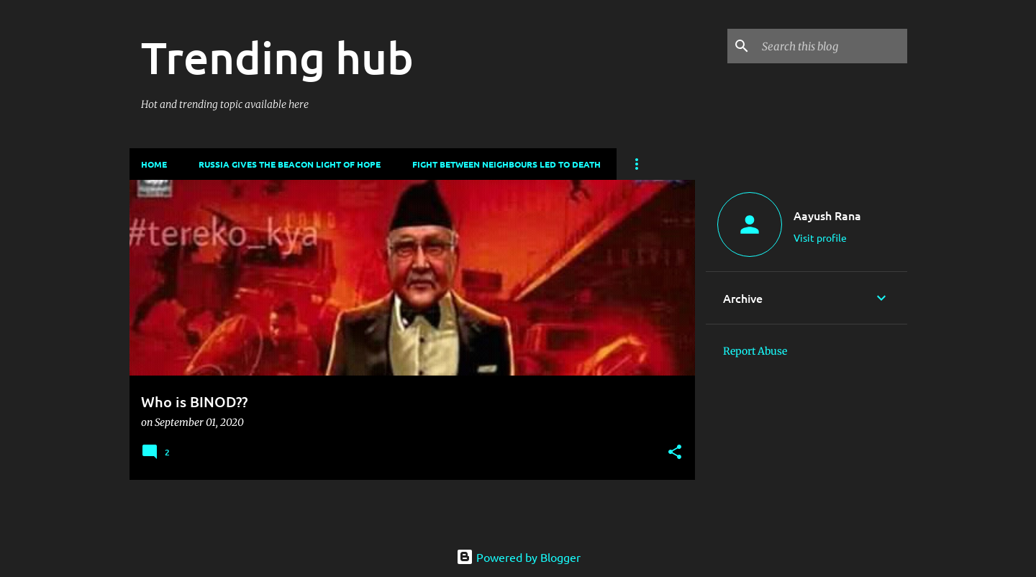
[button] (674, 453)
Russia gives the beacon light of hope (290, 164)
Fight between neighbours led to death (506, 164)
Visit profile (820, 237)
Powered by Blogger (518, 557)
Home (154, 164)
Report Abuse (755, 351)
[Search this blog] (831, 46)
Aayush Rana (827, 215)
